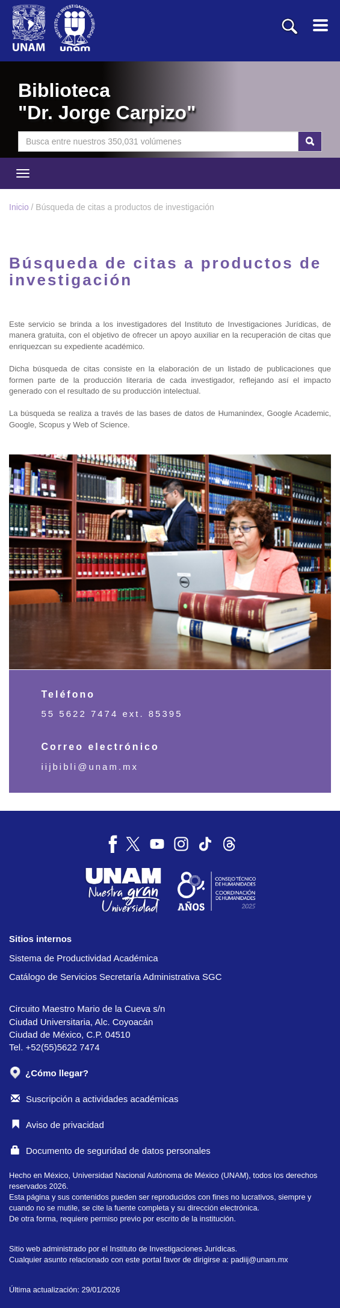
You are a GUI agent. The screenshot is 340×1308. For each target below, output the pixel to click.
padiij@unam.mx (259, 1259)
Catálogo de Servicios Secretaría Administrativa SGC (115, 977)
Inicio (19, 207)
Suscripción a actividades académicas (94, 1099)
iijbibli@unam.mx (90, 766)
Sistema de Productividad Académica (83, 958)
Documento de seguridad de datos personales (111, 1150)
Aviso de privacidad (57, 1125)
